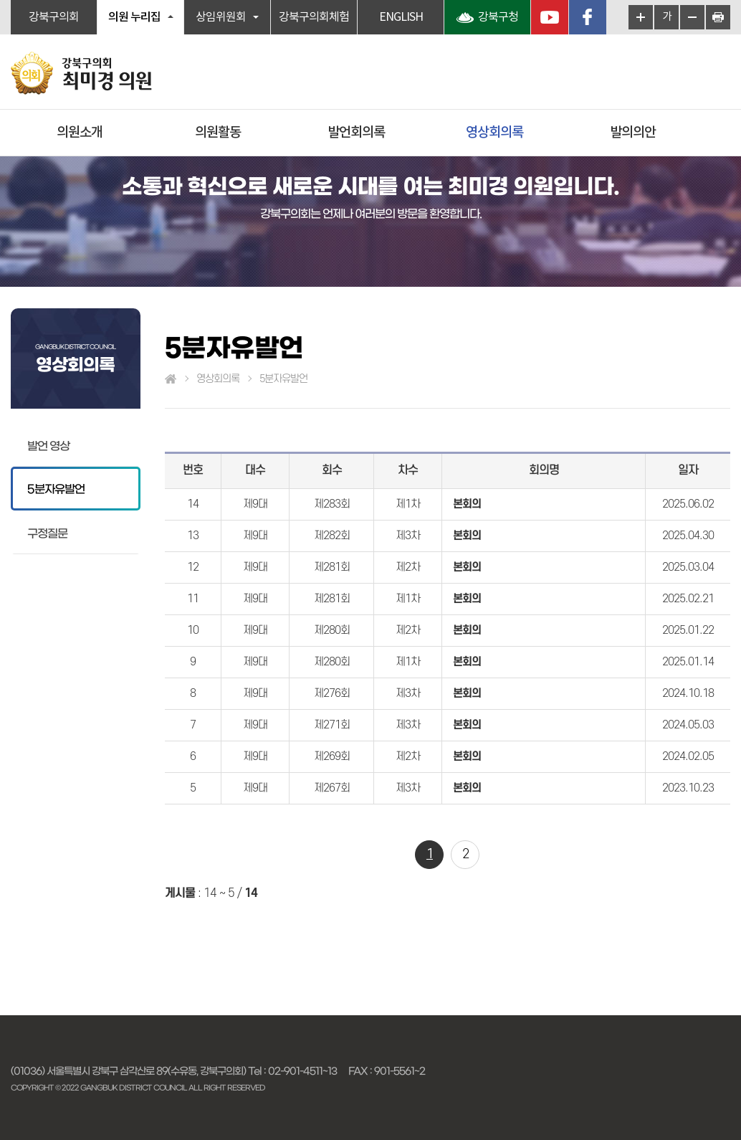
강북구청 (498, 17)
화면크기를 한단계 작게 (692, 17)
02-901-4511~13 (302, 1071)
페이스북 (587, 17)
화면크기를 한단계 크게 (640, 17)
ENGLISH (401, 17)
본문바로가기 (0, 0)
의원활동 (218, 133)
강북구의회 (54, 17)
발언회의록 (356, 133)
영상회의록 (494, 133)
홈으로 (170, 379)
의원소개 (79, 133)
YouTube (549, 17)
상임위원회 (221, 17)
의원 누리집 (134, 17)
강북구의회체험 (314, 17)
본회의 (467, 504)
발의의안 (633, 133)
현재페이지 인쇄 (718, 17)
